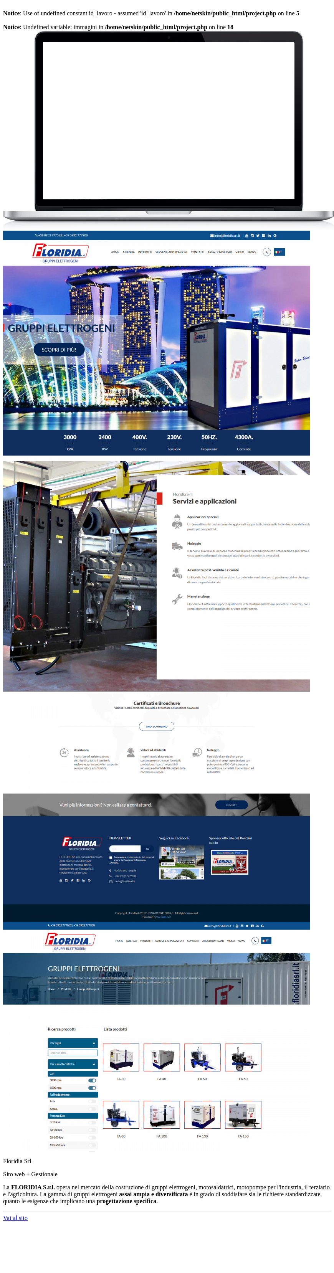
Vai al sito (15, 1218)
